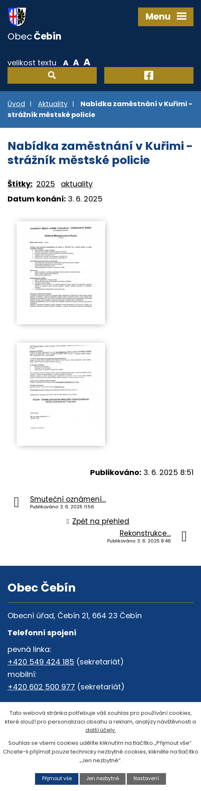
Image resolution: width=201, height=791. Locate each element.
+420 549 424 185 (41, 662)
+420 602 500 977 (41, 687)
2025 (45, 184)
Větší (87, 62)
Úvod (16, 104)
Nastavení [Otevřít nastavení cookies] (146, 778)
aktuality (77, 184)
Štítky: (20, 184)
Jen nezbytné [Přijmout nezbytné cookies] (102, 778)
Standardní (76, 62)
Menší (65, 62)
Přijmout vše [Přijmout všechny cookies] (57, 778)
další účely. (100, 730)
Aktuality (53, 104)
